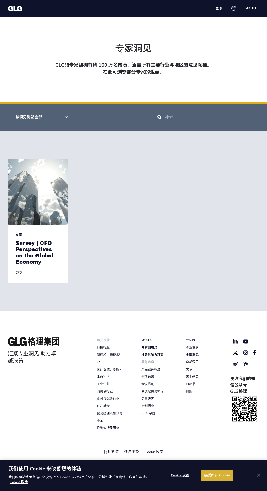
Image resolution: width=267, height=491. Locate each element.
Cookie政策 (154, 451)
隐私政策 (111, 451)
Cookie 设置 (180, 475)
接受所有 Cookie (217, 475)
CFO (19, 272)
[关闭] (258, 475)
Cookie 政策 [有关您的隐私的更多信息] (19, 482)
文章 (19, 235)
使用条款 (131, 451)
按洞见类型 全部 (42, 117)
